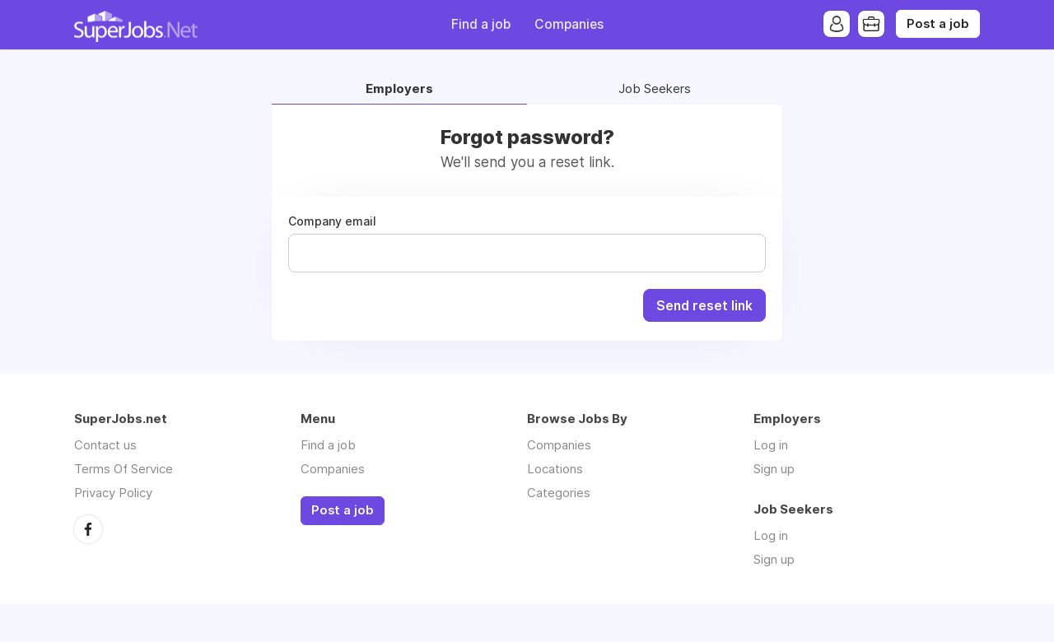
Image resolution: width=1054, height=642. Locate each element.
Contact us (105, 445)
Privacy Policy (113, 492)
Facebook (88, 529)
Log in (770, 445)
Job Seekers (654, 89)
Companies (569, 24)
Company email (332, 221)
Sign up (774, 469)
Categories (558, 492)
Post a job (938, 23)
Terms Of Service (123, 469)
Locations (555, 469)
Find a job (481, 24)
